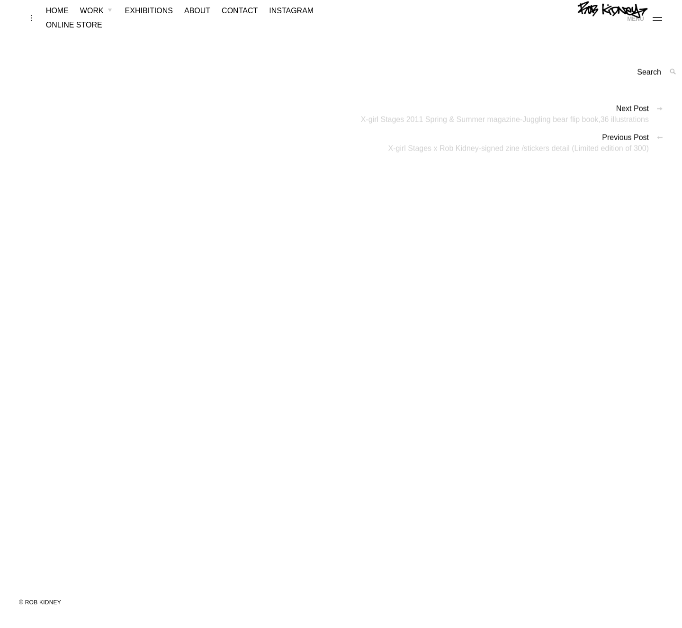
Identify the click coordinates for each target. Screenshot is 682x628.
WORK (80, 20)
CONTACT (228, 20)
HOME (45, 20)
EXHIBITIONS (137, 20)
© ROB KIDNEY (40, 612)
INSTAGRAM (279, 20)
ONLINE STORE (62, 34)
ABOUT (185, 20)
